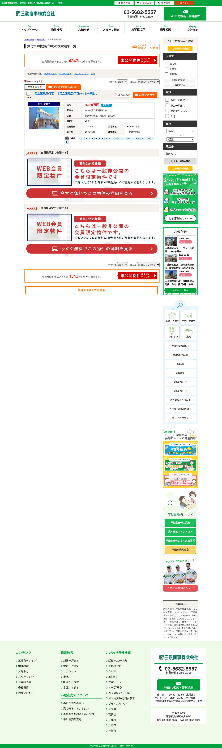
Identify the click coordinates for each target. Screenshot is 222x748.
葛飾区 (112, 714)
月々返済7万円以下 (180, 400)
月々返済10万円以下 (180, 409)
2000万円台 (180, 382)
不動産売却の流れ (180, 522)
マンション (69, 671)
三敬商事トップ (27, 660)
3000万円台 (180, 391)
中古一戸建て (65, 73)
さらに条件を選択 (180, 161)
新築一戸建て (50, 73)
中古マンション (81, 73)
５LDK (180, 363)
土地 (93, 73)
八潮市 (112, 725)
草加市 (112, 730)
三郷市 (112, 719)
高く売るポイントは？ (180, 531)
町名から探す (71, 682)
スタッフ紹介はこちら (178, 588)
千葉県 (171, 69)
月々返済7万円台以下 (120, 692)
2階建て (180, 372)
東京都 (171, 73)
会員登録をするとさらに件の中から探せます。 (99, 60)
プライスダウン (180, 418)
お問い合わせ (26, 692)
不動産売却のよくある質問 (180, 540)
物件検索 (23, 665)
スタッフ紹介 (26, 676)
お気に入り (144, 3)
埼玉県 (171, 64)
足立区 (112, 709)
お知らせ (23, 671)
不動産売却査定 (180, 549)
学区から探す (71, 687)
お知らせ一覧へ (180, 290)
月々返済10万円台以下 (121, 698)
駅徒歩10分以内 (180, 345)
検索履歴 (164, 3)
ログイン (184, 3)
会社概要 (23, 687)
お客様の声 (24, 682)
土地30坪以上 (180, 354)
